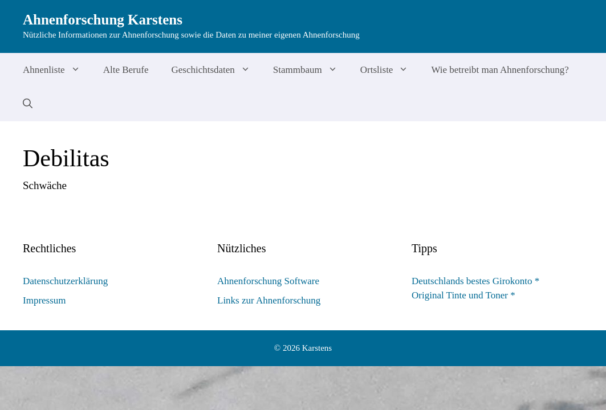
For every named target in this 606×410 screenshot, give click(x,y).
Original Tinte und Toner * (463, 295)
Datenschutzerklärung (65, 281)
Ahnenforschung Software (268, 281)
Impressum (44, 300)
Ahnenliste (57, 70)
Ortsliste (390, 70)
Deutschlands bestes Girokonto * (475, 281)
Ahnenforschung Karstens (102, 19)
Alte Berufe (126, 69)
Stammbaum (311, 70)
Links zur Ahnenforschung (268, 300)
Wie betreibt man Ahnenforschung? (500, 69)
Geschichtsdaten (216, 70)
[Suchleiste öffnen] (27, 104)
